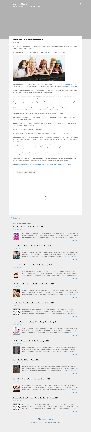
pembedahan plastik (22, 177)
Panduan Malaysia (20, 4)
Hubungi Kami (32, 11)
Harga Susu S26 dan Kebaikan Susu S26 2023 (28, 232)
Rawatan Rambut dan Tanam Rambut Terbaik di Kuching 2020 (33, 308)
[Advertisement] (45, 28)
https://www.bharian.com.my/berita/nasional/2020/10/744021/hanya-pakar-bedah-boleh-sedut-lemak (44, 170)
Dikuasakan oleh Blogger (45, 424)
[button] (77, 45)
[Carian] (81, 4)
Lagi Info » (74, 246)
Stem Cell (65, 11)
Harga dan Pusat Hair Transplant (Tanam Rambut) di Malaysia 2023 (35, 403)
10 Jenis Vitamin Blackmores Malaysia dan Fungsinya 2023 (32, 270)
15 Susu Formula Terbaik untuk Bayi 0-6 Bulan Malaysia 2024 (33, 251)
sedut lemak (32, 177)
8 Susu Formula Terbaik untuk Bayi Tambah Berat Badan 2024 (33, 289)
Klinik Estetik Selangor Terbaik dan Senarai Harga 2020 (31, 384)
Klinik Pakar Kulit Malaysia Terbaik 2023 (26, 365)
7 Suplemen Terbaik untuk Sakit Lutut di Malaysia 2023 (31, 346)
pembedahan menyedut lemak (65, 89)
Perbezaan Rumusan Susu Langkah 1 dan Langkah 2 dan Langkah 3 (35, 327)
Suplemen (43, 11)
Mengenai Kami (54, 11)
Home (23, 11)
